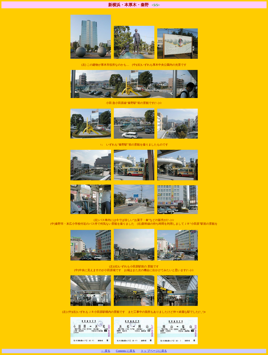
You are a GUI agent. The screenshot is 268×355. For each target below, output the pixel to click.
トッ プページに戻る (154, 350)
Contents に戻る (125, 350)
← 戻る (105, 350)
